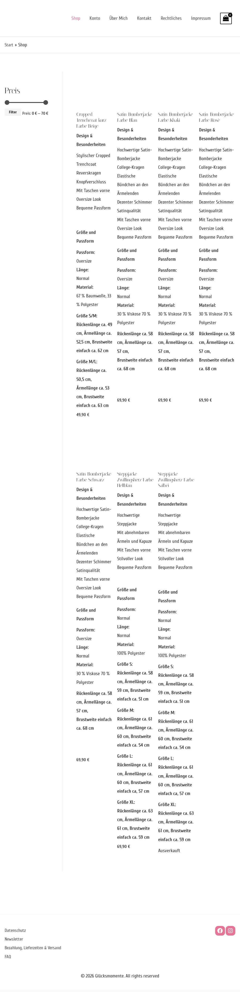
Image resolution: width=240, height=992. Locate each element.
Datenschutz (16, 933)
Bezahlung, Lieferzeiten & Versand (35, 950)
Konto (95, 18)
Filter (13, 112)
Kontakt (144, 18)
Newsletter (14, 941)
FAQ (8, 959)
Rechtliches (171, 18)
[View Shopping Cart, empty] (226, 18)
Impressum (201, 18)
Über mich (118, 18)
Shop (75, 18)
